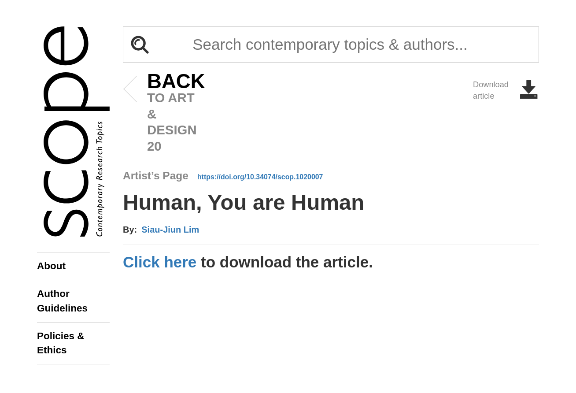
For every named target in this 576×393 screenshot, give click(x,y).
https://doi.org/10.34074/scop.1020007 (260, 177)
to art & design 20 (162, 113)
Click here (159, 262)
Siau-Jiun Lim (170, 229)
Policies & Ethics (61, 343)
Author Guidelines (62, 300)
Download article (506, 90)
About (51, 265)
